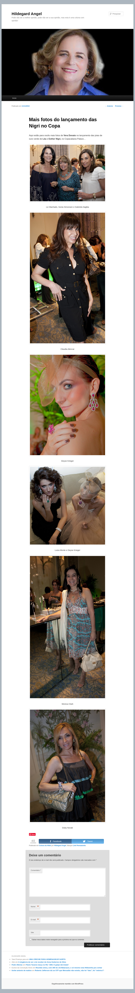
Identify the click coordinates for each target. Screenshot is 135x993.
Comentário (36, 870)
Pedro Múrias (17, 965)
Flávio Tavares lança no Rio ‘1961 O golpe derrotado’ (47, 965)
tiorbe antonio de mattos (22, 970)
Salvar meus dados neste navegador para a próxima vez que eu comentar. (58, 940)
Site (32, 932)
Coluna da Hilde (45, 845)
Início (14, 98)
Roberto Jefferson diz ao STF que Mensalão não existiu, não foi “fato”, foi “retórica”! (69, 970)
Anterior (109, 106)
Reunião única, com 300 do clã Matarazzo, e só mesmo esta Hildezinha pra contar (69, 968)
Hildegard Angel (27, 14)
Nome (35, 907)
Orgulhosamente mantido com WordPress (67, 984)
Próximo (119, 106)
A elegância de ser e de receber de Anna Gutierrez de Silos (42, 962)
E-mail (35, 920)
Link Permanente (79, 845)
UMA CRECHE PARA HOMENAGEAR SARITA (47, 959)
